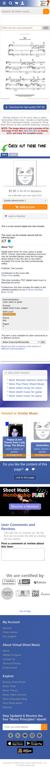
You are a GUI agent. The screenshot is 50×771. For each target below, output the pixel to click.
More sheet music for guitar (25, 391)
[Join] (44, 727)
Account (7, 628)
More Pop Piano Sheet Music (26, 383)
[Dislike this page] (33, 470)
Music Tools (9, 686)
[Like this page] (27, 470)
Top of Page (25, 611)
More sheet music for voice (25, 387)
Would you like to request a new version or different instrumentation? (21, 347)
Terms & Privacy (12, 663)
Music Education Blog (15, 698)
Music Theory (10, 690)
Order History (10, 632)
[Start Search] (46, 11)
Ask (46, 28)
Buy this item (30, 131)
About (6, 650)
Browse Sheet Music (14, 682)
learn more (7, 292)
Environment (10, 667)
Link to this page (25, 477)
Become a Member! (25, 506)
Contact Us (9, 659)
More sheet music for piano (25, 395)
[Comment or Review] (23, 554)
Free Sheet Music (12, 703)
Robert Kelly (7, 275)
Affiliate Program (12, 655)
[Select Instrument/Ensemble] (20, 342)
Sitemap (7, 707)
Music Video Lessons (14, 694)
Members (36, 190)
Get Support (9, 636)
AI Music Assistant (34, 290)
